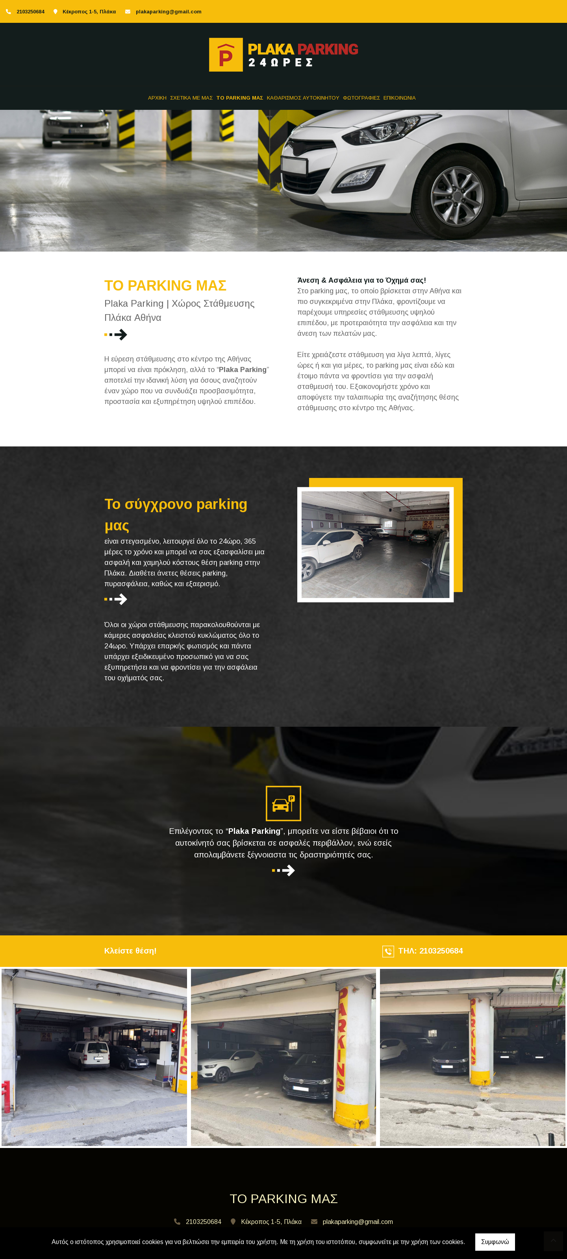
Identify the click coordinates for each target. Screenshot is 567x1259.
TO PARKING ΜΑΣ (239, 98)
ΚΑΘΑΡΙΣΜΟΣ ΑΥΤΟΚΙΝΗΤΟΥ (303, 98)
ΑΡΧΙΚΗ (157, 98)
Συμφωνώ (495, 1242)
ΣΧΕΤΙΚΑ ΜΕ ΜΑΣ (191, 98)
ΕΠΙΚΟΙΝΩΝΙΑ (400, 98)
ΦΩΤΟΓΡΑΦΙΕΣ (361, 98)
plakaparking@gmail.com (169, 12)
